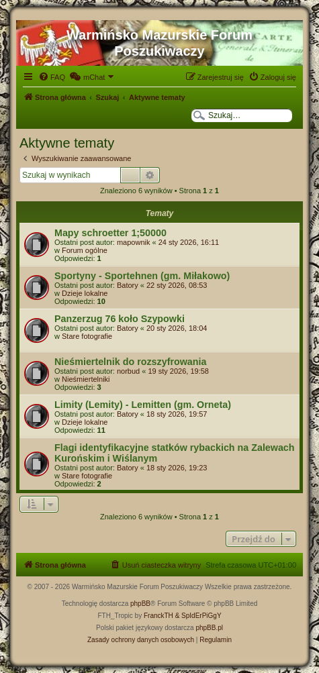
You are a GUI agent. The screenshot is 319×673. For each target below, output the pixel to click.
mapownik (133, 242)
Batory (127, 285)
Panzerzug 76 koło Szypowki (119, 318)
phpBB (140, 603)
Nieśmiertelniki (86, 379)
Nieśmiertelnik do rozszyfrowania (130, 361)
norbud (128, 371)
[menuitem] (51, 77)
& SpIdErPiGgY (198, 615)
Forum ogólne (84, 250)
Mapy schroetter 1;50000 (110, 232)
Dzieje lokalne (84, 293)
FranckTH (158, 615)
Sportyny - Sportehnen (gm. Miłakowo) (142, 275)
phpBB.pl (209, 627)
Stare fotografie (87, 336)
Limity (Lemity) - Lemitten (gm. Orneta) (142, 404)
